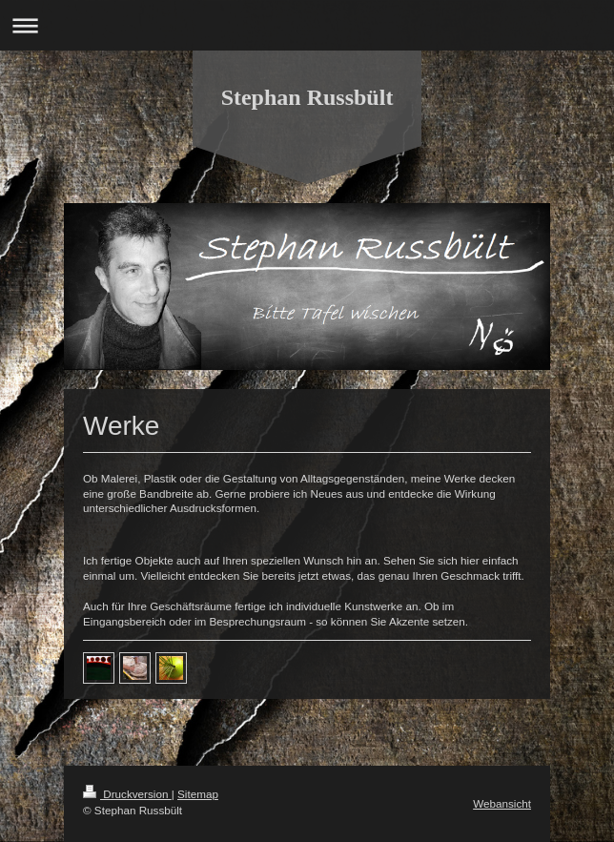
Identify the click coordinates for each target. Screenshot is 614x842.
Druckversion (127, 794)
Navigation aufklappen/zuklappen (307, 25)
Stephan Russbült (307, 97)
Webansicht (502, 803)
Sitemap (197, 794)
